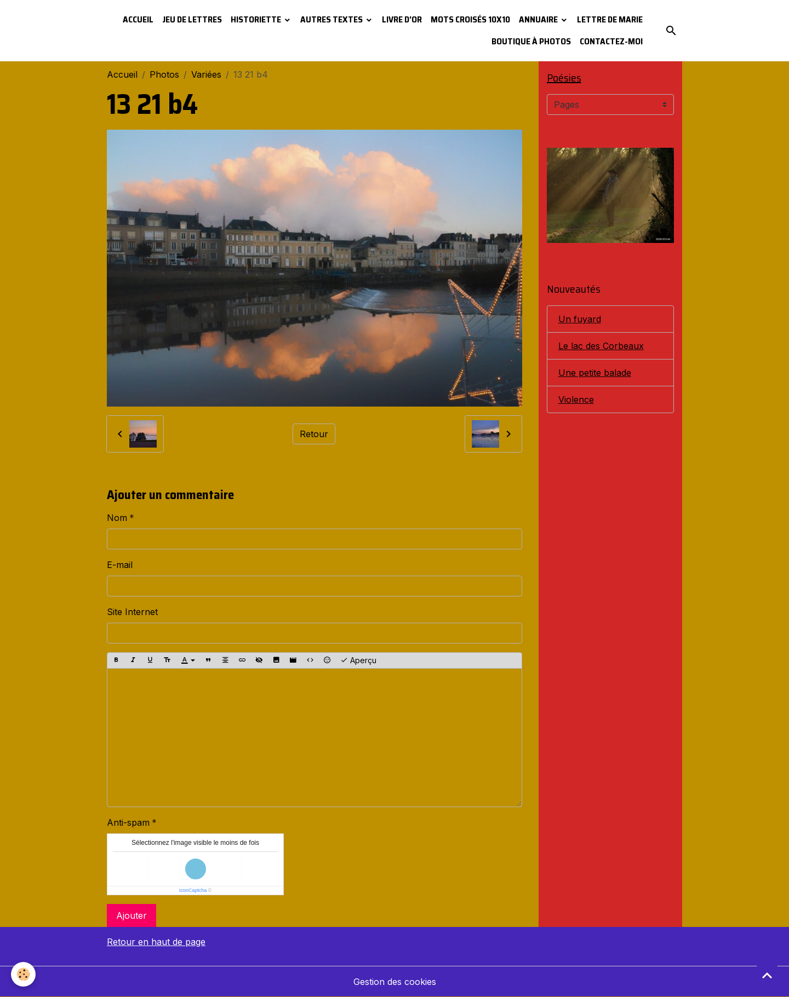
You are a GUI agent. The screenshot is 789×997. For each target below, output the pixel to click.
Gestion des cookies (394, 981)
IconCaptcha (193, 890)
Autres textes (332, 19)
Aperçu (358, 660)
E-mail (120, 564)
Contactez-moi (611, 41)
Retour (314, 433)
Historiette (257, 19)
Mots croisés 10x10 (470, 19)
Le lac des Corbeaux (601, 345)
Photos (164, 74)
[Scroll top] (767, 975)
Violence (576, 399)
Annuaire (539, 19)
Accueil (138, 19)
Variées (206, 74)
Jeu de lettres (192, 19)
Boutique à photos (531, 41)
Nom (117, 517)
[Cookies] (23, 974)
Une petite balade (594, 372)
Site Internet (132, 611)
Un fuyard (579, 319)
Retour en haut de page (156, 941)
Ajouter (131, 915)
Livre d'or (402, 19)
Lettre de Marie (610, 19)
